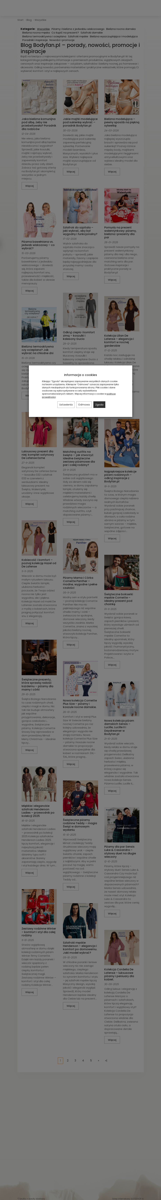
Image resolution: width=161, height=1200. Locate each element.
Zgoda (99, 404)
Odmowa (84, 404)
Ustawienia (66, 404)
